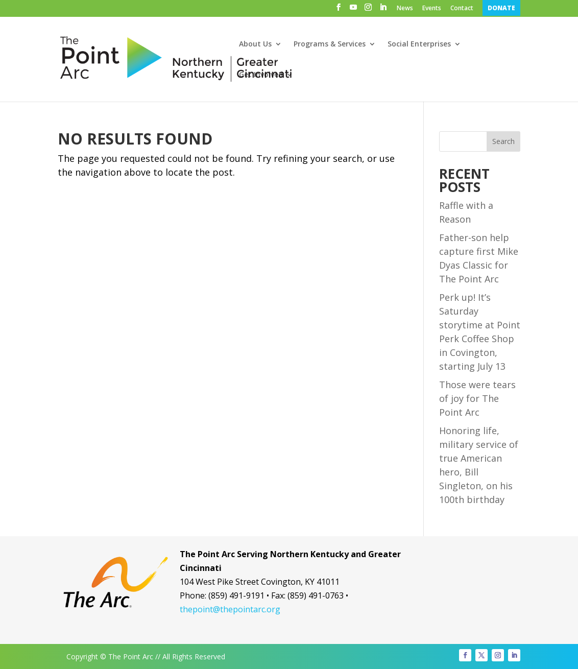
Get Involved (261, 75)
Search (503, 141)
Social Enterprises (419, 44)
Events (431, 8)
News (405, 8)
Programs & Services (330, 44)
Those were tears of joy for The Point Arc (477, 398)
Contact (461, 8)
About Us (255, 44)
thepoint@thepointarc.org (230, 609)
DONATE (501, 8)
